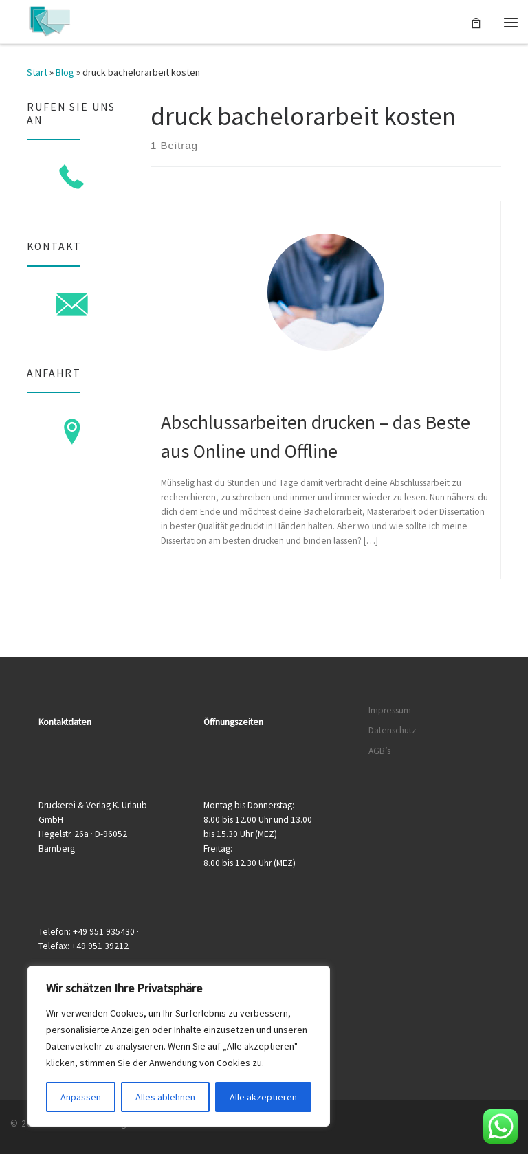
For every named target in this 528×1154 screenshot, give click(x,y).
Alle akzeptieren (263, 1097)
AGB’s (379, 751)
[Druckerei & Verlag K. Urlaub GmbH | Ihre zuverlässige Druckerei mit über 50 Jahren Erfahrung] (49, 20)
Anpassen (80, 1097)
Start (37, 72)
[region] (179, 1046)
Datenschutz (392, 730)
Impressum (389, 710)
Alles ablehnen (165, 1097)
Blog (65, 72)
